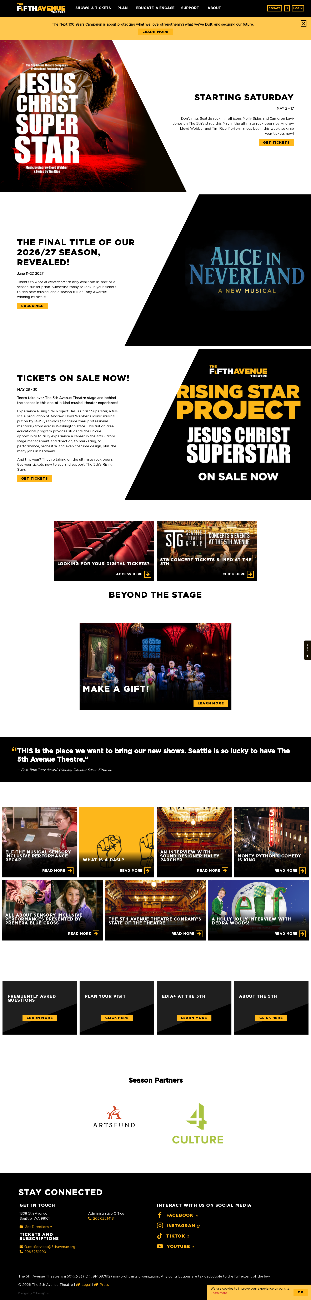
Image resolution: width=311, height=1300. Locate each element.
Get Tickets (276, 142)
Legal (83, 1284)
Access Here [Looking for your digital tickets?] (129, 574)
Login (298, 8)
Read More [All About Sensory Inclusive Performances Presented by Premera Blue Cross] (79, 934)
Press (101, 1284)
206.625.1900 (33, 1252)
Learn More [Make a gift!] (211, 703)
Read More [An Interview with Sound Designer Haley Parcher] (208, 870)
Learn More (40, 1018)
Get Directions (37, 1227)
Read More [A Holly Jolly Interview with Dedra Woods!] (286, 934)
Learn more (219, 1292)
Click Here (117, 1018)
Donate (275, 8)
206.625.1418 (101, 1218)
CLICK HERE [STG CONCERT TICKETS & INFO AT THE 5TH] (233, 574)
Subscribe (32, 306)
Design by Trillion (34, 1293)
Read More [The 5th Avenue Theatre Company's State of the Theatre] (182, 934)
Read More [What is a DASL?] (131, 870)
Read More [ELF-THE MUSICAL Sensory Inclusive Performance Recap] (53, 870)
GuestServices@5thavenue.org (47, 1247)
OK (301, 1292)
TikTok (174, 1236)
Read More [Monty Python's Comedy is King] (286, 870)
